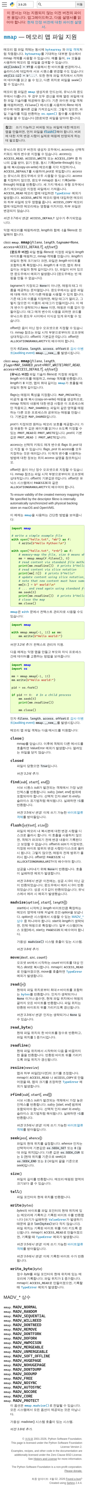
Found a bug (73, 1479)
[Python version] (25, 4)
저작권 (29, 1438)
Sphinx (71, 1483)
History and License (45, 1458)
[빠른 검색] (58, 4)
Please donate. (73, 1471)
